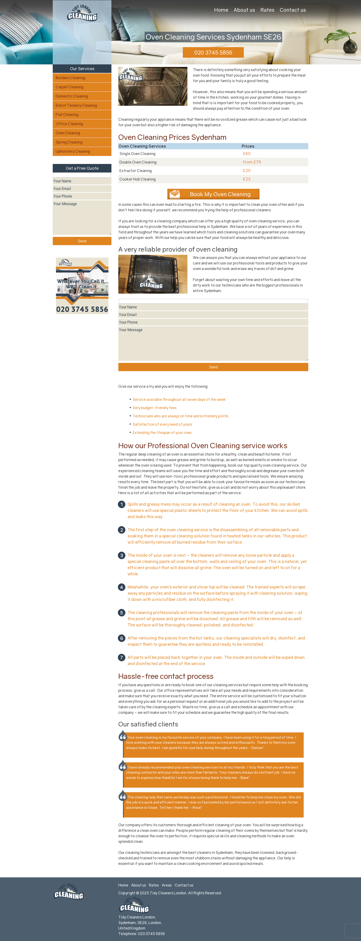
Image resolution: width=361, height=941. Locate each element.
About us (244, 10)
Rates (267, 10)
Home (221, 10)
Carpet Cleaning (69, 87)
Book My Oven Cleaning (220, 194)
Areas (167, 885)
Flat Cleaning (67, 114)
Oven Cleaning (68, 133)
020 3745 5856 (213, 52)
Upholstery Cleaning (73, 151)
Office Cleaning (69, 123)
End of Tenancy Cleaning (76, 105)
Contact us (293, 10)
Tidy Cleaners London (168, 893)
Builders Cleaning (70, 77)
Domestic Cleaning (72, 96)
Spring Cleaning (69, 142)
